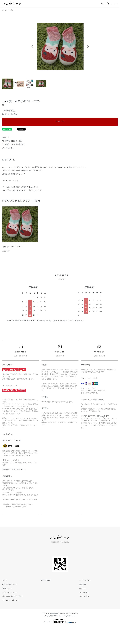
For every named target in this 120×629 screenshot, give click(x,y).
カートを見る (84, 592)
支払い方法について (9, 592)
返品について (7, 137)
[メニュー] (116, 3)
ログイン (82, 588)
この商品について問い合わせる (13, 144)
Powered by (60, 621)
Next (87, 46)
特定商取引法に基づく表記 (12, 141)
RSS (42, 580)
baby (11, 10)
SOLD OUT (60, 122)
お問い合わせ (84, 596)
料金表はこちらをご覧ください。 (14, 470)
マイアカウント (85, 580)
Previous (32, 46)
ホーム (4, 10)
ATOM (47, 580)
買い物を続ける (8, 148)
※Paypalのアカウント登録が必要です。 (95, 416)
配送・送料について (9, 584)
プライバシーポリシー (10, 600)
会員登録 (82, 584)
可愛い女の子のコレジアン (12, 247)
